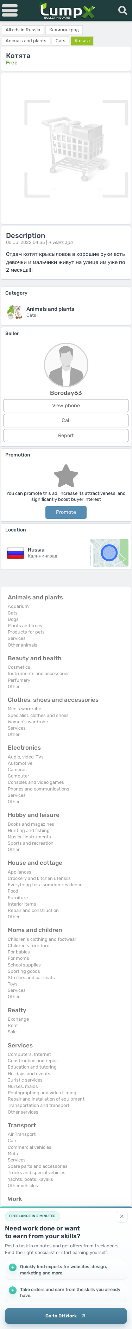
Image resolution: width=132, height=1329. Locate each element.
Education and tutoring (32, 1067)
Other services (23, 1112)
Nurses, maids (23, 1086)
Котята (82, 40)
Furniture (18, 897)
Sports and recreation (31, 843)
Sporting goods (24, 971)
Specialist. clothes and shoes (38, 715)
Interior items (22, 904)
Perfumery (19, 680)
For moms (18, 958)
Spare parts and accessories (38, 1166)
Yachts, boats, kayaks (30, 1179)
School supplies (24, 965)
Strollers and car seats (31, 977)
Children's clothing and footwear (42, 939)
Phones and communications (38, 789)
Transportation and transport (38, 1105)
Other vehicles (23, 1185)
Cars (13, 1140)
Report (66, 436)
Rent (13, 1025)
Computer (18, 776)
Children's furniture (28, 945)
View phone (66, 406)
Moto (13, 1153)
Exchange (18, 1019)
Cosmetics (19, 667)
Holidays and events (29, 1073)
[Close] (122, 1217)
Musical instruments (29, 836)
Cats (13, 613)
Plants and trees (25, 625)
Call (66, 420)
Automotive (20, 763)
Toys (13, 984)
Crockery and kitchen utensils (39, 878)
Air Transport (22, 1134)
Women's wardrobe (28, 721)
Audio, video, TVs (26, 757)
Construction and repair (33, 1060)
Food (13, 891)
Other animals (22, 645)
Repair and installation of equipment (46, 1099)
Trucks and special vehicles (36, 1172)
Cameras (17, 769)
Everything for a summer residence (45, 884)
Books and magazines (31, 824)
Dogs (13, 619)
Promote (66, 512)
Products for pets (26, 632)
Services (17, 638)
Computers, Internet (29, 1054)
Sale (12, 1031)
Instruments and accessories (39, 673)
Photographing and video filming (42, 1092)
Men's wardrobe (24, 708)
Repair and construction (33, 910)
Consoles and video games (36, 782)
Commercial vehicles (29, 1147)
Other (14, 686)
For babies (19, 952)
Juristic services (25, 1080)
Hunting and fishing (29, 830)
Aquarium (18, 606)
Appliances (19, 872)
